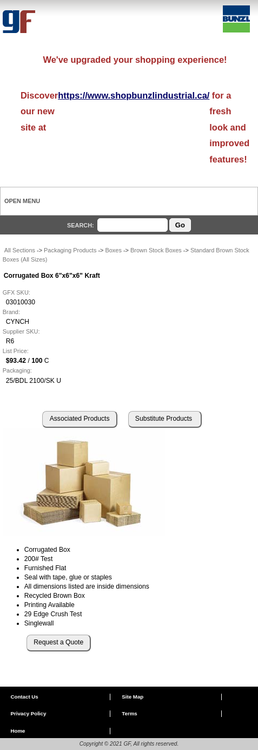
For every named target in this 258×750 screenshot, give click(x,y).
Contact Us (24, 697)
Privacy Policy (28, 713)
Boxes (113, 250)
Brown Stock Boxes (156, 250)
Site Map (132, 697)
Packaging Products (70, 250)
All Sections (19, 250)
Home (17, 731)
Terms (129, 713)
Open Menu (22, 201)
